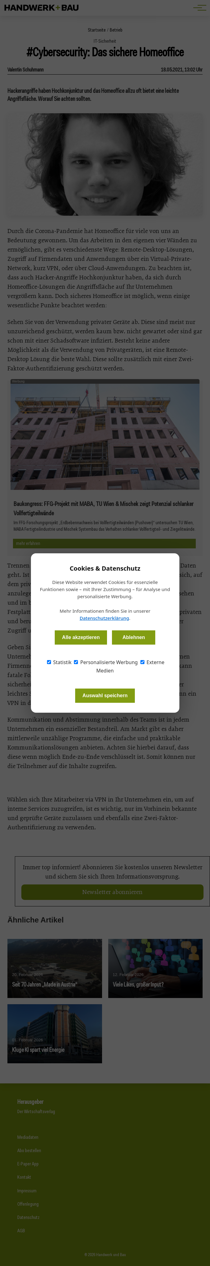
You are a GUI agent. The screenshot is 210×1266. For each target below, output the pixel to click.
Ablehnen (133, 637)
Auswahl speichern (105, 695)
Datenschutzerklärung (104, 618)
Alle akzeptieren (81, 637)
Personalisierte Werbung (106, 662)
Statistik (59, 662)
